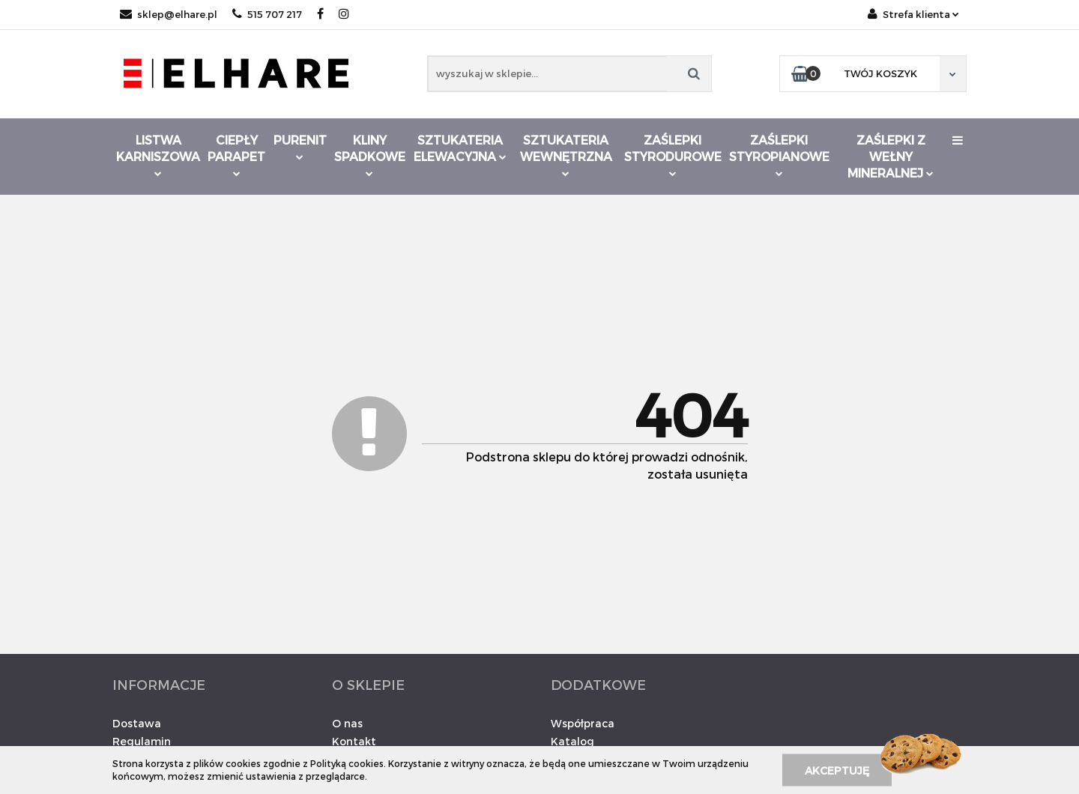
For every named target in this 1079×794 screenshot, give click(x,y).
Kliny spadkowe (369, 155)
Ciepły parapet (236, 155)
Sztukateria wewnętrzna (566, 155)
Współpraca (582, 723)
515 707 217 (267, 14)
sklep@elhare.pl (168, 14)
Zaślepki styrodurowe (673, 155)
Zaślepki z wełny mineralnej (890, 156)
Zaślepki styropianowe (779, 155)
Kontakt (354, 741)
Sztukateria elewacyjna (460, 148)
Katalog (572, 741)
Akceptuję (837, 769)
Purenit (300, 146)
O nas (347, 723)
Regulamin (141, 741)
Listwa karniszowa (158, 155)
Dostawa (136, 723)
